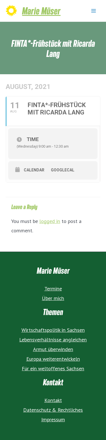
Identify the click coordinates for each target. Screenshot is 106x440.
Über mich (53, 298)
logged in (49, 221)
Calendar (34, 170)
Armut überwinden (53, 349)
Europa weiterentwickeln (53, 358)
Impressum (53, 419)
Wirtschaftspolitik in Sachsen (53, 329)
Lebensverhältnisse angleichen (53, 339)
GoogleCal (62, 170)
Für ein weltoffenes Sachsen (53, 368)
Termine (53, 288)
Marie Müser (41, 10)
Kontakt (53, 400)
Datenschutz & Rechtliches (53, 409)
